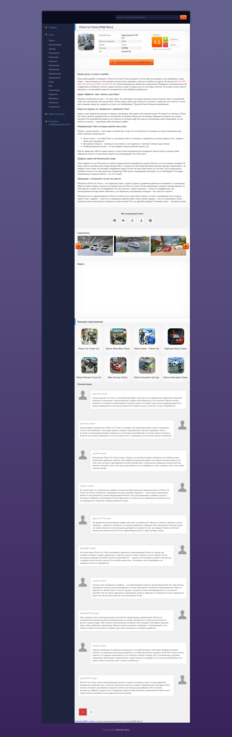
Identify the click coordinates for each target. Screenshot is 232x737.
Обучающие (54, 69)
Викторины (54, 98)
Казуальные (54, 65)
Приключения (55, 44)
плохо (169, 44)
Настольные (54, 53)
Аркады (52, 48)
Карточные (53, 57)
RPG (50, 86)
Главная (51, 27)
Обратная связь (55, 113)
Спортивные (54, 106)
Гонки (51, 82)
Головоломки (54, 77)
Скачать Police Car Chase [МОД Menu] (134, 62)
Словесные (53, 102)
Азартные (53, 61)
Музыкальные (55, 73)
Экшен (52, 40)
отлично (170, 39)
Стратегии (53, 94)
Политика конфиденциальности (58, 123)
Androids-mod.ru (122, 730)
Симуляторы (54, 90)
